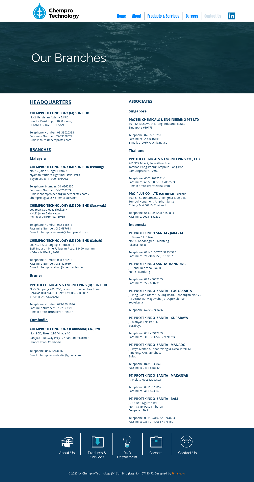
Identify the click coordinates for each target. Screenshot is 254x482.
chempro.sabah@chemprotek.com (62, 267)
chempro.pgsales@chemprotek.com (53, 198)
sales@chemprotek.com (55, 140)
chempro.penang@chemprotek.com (63, 194)
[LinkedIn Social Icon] (231, 15)
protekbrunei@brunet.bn (56, 312)
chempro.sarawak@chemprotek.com (64, 232)
